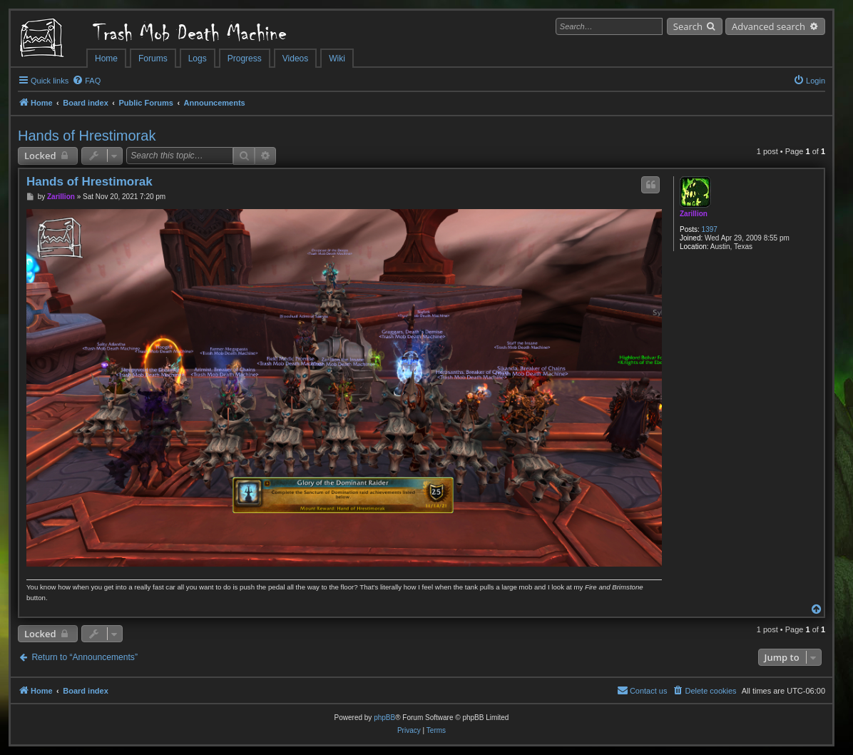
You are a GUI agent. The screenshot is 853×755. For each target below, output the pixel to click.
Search (688, 26)
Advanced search (768, 26)
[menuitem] (86, 80)
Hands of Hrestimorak (86, 135)
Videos (295, 59)
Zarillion (694, 214)
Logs (197, 59)
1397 (709, 229)
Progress (245, 59)
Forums (153, 59)
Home (106, 59)
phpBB (384, 717)
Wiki (337, 59)
